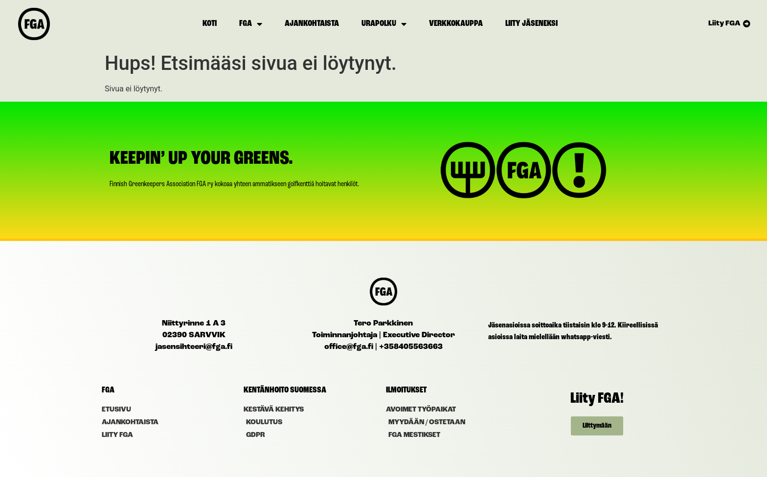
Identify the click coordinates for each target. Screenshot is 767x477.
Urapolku (383, 24)
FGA (250, 24)
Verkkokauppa (456, 23)
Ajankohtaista (312, 23)
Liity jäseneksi (531, 23)
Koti (210, 23)
